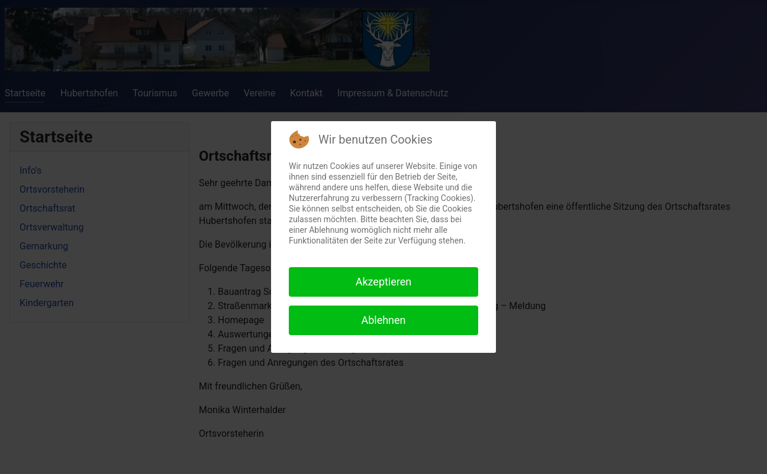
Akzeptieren (384, 281)
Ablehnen (383, 320)
